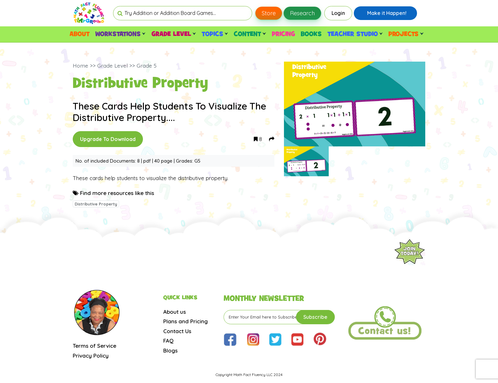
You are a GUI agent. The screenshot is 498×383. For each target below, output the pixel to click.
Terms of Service (94, 345)
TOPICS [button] (215, 34)
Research (302, 13)
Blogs (170, 350)
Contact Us (177, 331)
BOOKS (311, 34)
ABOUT (80, 34)
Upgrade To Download (108, 139)
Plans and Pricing (185, 321)
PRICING (283, 34)
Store (269, 13)
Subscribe (315, 317)
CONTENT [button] (250, 34)
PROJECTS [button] (405, 34)
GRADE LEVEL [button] (173, 34)
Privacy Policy (91, 355)
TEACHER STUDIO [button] (355, 34)
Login (338, 13)
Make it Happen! (387, 13)
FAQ (168, 340)
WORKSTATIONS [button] (120, 34)
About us (174, 311)
